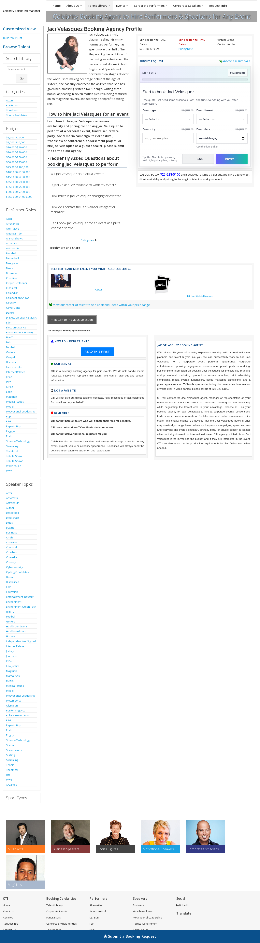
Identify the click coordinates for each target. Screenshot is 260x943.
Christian (11, 278)
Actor (9, 219)
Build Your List (12, 38)
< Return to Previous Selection (72, 320)
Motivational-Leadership (21, 411)
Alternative (12, 229)
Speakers (12, 110)
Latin (9, 392)
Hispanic (11, 362)
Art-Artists (12, 243)
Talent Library (99, 6)
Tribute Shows (14, 461)
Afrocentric (12, 224)
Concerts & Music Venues (61, 923)
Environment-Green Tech (21, 607)
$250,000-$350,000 (18, 182)
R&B (8, 421)
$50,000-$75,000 (16, 162)
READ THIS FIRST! (97, 351)
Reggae (11, 431)
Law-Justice (13, 666)
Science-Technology (18, 441)
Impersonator (14, 367)
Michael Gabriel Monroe (200, 296)
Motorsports (13, 701)
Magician (11, 397)
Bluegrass (12, 263)
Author (10, 508)
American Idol (14, 234)
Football (11, 347)
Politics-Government (18, 715)
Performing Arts (15, 710)
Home (56, 6)
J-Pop (9, 377)
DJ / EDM (94, 917)
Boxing (10, 528)
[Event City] (168, 138)
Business (11, 273)
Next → (231, 158)
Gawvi (98, 289)
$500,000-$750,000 (18, 192)
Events (122, 6)
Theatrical (12, 451)
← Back (198, 159)
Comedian (12, 293)
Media (10, 681)
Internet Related (15, 372)
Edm (8, 322)
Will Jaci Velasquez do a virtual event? (77, 173)
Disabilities (12, 582)
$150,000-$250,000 (18, 177)
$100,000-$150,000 (18, 172)
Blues (9, 268)
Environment (13, 602)
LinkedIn (182, 905)
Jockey (10, 651)
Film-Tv (10, 337)
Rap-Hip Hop (13, 426)
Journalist (11, 656)
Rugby (10, 735)
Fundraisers (53, 917)
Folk (8, 342)
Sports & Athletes (16, 115)
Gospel (10, 357)
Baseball (11, 253)
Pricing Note (186, 49)
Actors (10, 100)
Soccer (10, 745)
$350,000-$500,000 (18, 187)
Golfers (10, 352)
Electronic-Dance (16, 327)
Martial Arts (13, 676)
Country (11, 303)
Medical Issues (15, 402)
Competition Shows (17, 298)
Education (12, 592)
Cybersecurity (14, 567)
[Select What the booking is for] (168, 119)
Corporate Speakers (188, 6)
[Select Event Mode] (222, 119)
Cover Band (13, 308)
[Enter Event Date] (222, 138)
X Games (11, 785)
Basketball (12, 258)
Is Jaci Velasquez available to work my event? (83, 185)
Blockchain (12, 518)
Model (10, 407)
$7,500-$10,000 (15, 142)
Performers (13, 105)
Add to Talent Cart (236, 61)
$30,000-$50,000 (16, 157)
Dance (10, 313)
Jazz (8, 382)
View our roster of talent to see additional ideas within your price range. (102, 305)
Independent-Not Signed (21, 641)
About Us (74, 6)
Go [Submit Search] (22, 78)
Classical (11, 288)
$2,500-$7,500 (15, 137)
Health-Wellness (16, 631)
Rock (9, 436)
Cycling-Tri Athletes (17, 572)
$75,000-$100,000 (17, 167)
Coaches (11, 552)
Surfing (10, 755)
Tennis (10, 765)
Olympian (12, 706)
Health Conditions (17, 626)
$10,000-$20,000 (16, 147)
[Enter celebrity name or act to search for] (22, 69)
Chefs (9, 537)
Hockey (10, 636)
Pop (8, 416)
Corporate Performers (150, 6)
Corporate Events (56, 911)
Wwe (9, 471)
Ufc (8, 775)
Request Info (218, 6)
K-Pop (9, 387)
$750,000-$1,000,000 (19, 197)
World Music (13, 466)
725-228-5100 (170, 174)
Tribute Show (14, 456)
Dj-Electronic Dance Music (21, 318)
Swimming (12, 446)
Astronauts (12, 248)
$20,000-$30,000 (16, 152)
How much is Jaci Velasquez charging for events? (86, 196)
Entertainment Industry (20, 332)
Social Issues (14, 750)
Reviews (8, 917)
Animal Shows (14, 238)
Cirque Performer (16, 283)
